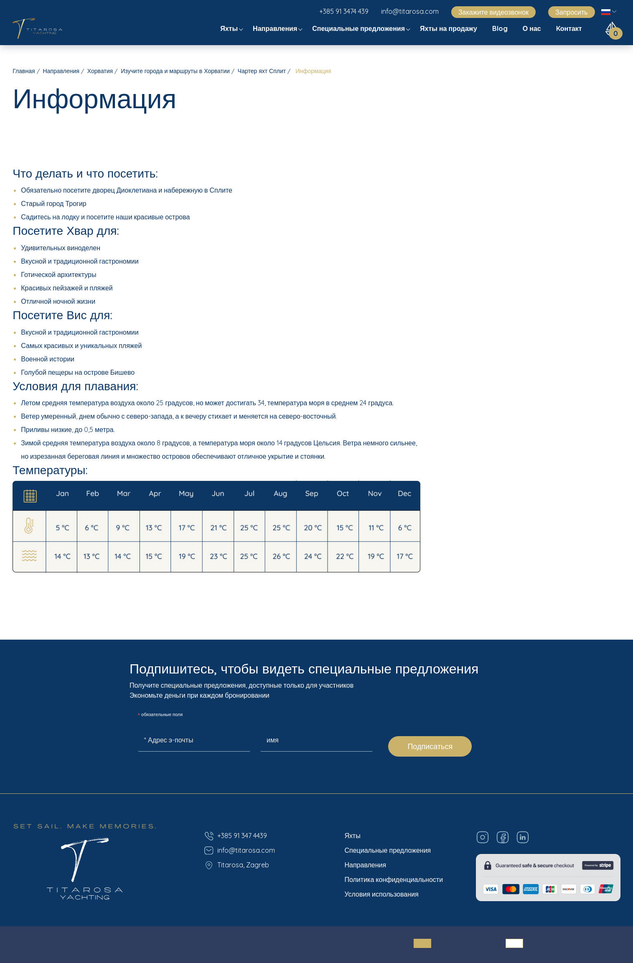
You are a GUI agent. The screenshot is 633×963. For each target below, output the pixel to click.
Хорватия (100, 71)
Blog (500, 28)
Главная (24, 71)
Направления (276, 28)
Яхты (229, 28)
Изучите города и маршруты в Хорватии (175, 71)
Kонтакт (570, 28)
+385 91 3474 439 (344, 11)
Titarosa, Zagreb (236, 865)
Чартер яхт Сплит (262, 71)
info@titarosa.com (410, 11)
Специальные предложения (359, 28)
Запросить (571, 12)
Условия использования (381, 894)
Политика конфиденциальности (393, 879)
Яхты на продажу (449, 28)
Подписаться (430, 746)
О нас (533, 28)
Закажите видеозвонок (493, 12)
